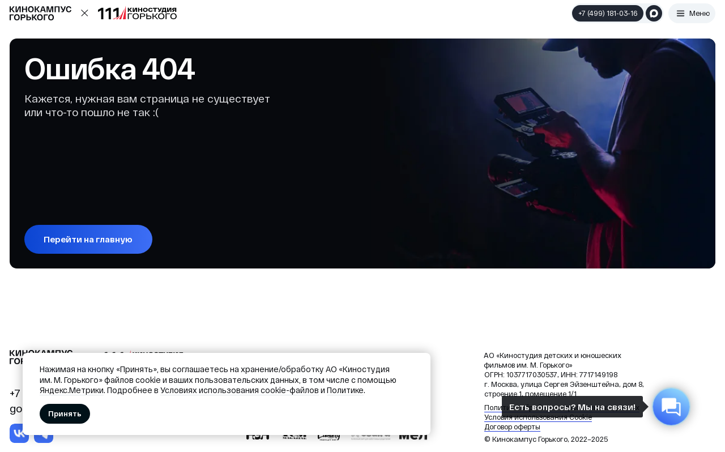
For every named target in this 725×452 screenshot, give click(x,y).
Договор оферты (512, 426)
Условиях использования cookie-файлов (239, 390)
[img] (19, 433)
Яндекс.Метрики (72, 390)
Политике (345, 390)
